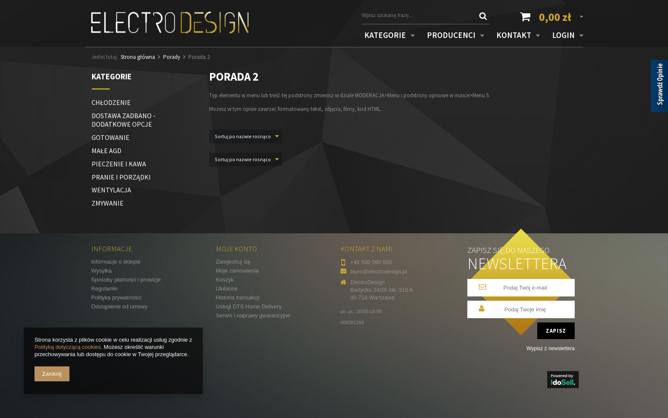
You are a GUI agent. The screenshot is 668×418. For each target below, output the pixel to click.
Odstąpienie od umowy (119, 306)
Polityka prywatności (116, 297)
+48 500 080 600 (371, 262)
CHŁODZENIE (111, 102)
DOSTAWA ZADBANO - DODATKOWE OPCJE (123, 120)
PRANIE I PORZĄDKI (121, 177)
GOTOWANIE (111, 137)
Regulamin (104, 288)
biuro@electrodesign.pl (378, 271)
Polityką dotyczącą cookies (68, 347)
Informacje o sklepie (116, 261)
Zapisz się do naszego (517, 259)
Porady (171, 57)
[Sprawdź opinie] (659, 87)
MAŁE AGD (106, 150)
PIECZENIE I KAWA (119, 164)
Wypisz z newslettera (551, 348)
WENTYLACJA (111, 190)
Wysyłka (101, 270)
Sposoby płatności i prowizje (126, 279)
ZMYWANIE (108, 203)
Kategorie (112, 76)
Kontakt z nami (366, 248)
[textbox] (419, 15)
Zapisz (556, 330)
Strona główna (138, 57)
